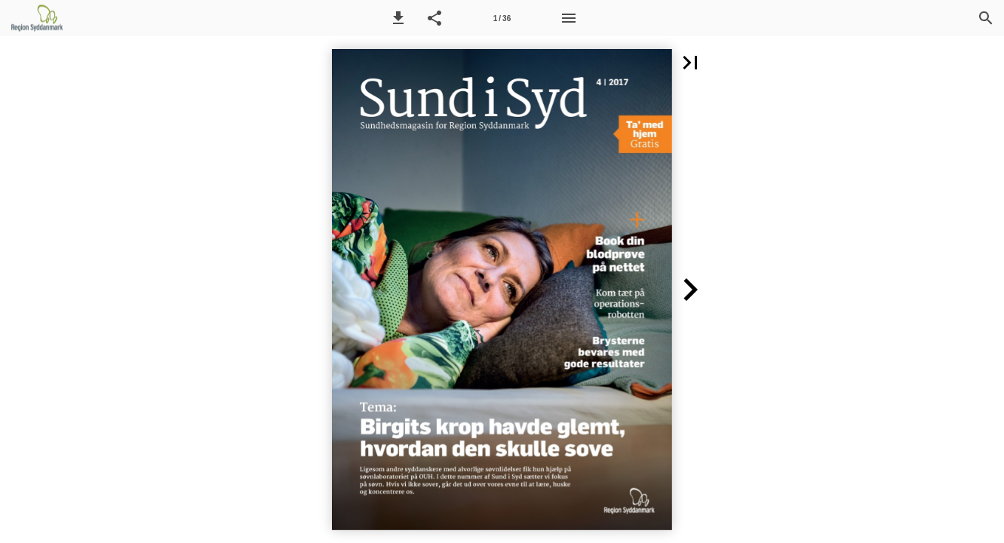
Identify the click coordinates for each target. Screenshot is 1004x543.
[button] (398, 18)
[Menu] (569, 18)
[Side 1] (501, 18)
